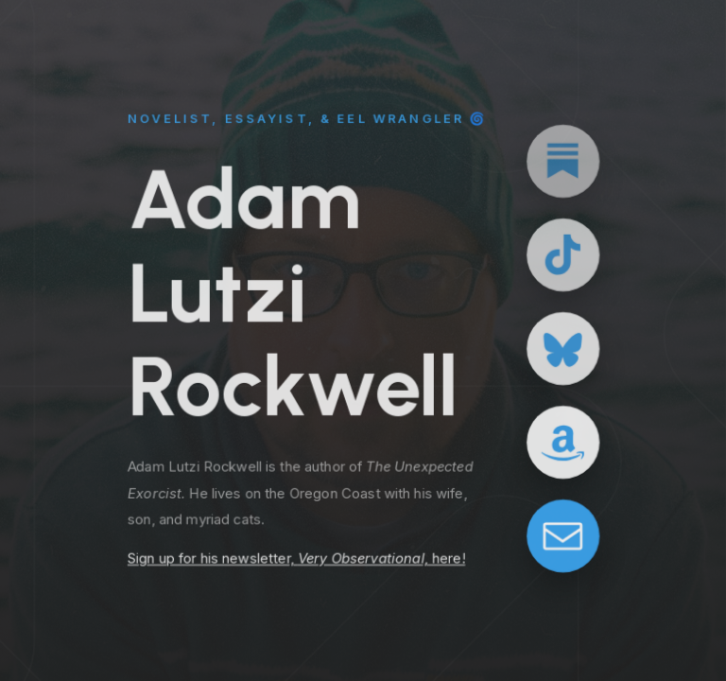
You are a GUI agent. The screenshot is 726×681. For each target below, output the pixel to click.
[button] (563, 160)
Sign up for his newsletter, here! (296, 559)
